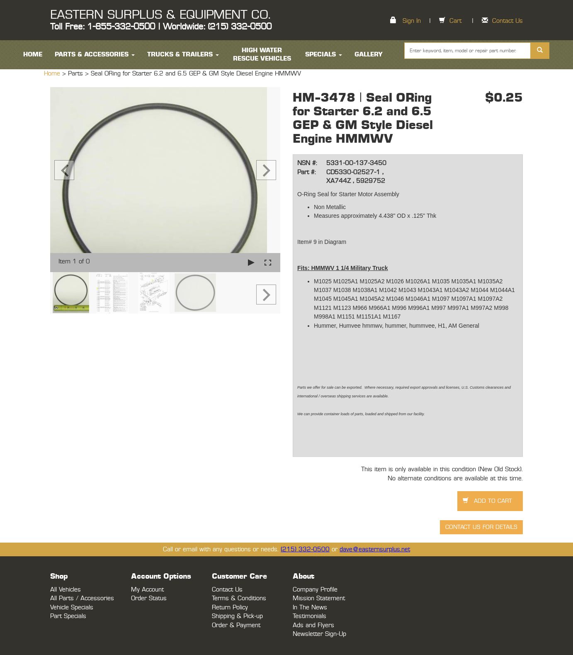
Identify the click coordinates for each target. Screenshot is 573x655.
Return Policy (230, 607)
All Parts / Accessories (82, 598)
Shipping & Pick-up (237, 616)
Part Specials (68, 616)
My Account (147, 590)
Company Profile (315, 590)
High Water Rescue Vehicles (262, 54)
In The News (310, 607)
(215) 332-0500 (305, 549)
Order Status (149, 598)
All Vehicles (65, 590)
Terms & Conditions (239, 598)
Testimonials (309, 616)
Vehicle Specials (71, 607)
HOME (32, 54)
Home (53, 74)
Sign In (412, 21)
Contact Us (507, 21)
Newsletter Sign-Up (319, 634)
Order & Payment (236, 625)
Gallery (368, 54)
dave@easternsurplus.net (375, 549)
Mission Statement (319, 598)
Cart (455, 21)
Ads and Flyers (313, 625)
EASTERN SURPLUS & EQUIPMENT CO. (160, 15)
